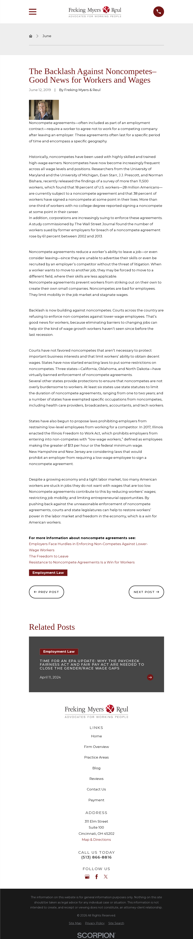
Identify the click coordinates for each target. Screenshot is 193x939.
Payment (96, 800)
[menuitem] (75, 923)
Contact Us (96, 789)
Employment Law (48, 573)
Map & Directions (96, 840)
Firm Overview (96, 747)
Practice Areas (96, 757)
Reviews (96, 779)
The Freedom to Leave (48, 556)
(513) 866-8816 (96, 857)
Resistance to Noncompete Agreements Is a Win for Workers (82, 562)
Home (96, 736)
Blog (96, 768)
